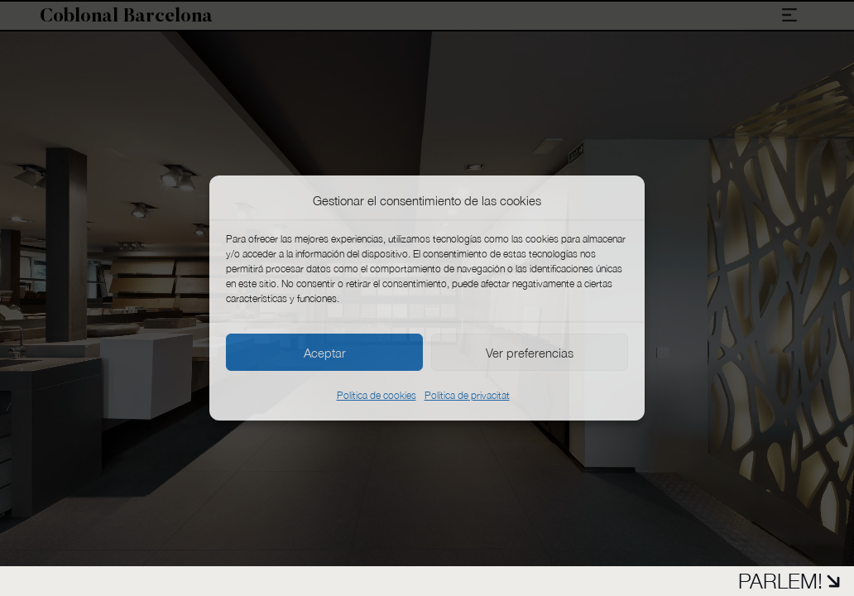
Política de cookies (376, 395)
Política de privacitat (467, 395)
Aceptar (325, 352)
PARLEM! (789, 581)
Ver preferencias (529, 352)
